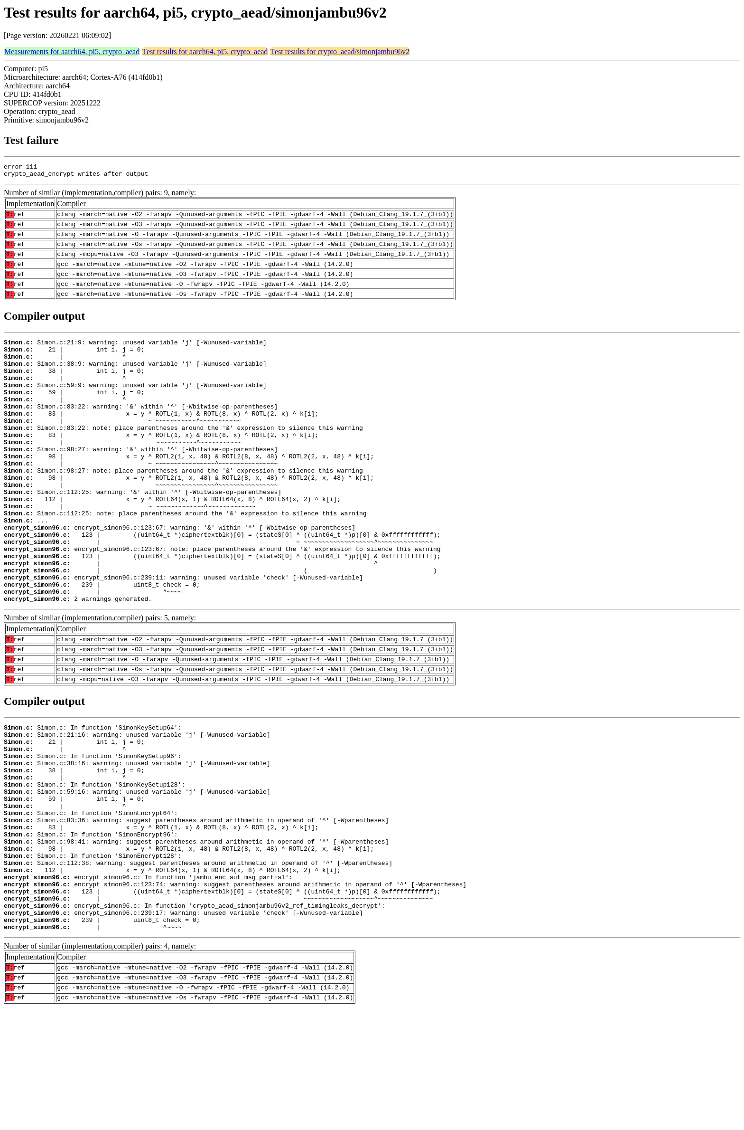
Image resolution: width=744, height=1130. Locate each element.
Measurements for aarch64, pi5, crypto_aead (72, 51)
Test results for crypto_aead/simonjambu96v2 (339, 51)
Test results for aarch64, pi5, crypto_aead (205, 51)
